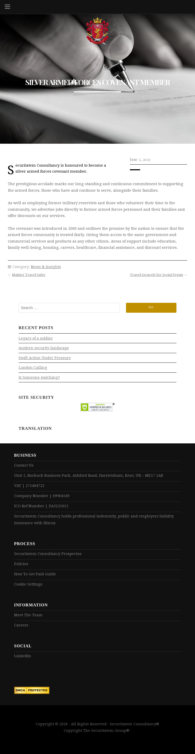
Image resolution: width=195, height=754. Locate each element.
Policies (21, 564)
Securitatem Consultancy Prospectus (48, 554)
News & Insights (46, 267)
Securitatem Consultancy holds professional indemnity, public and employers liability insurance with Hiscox (94, 519)
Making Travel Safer (28, 275)
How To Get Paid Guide (35, 574)
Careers (21, 625)
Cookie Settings (28, 584)
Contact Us (23, 465)
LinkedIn (22, 656)
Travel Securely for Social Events (156, 275)
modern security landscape (44, 348)
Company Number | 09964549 (42, 496)
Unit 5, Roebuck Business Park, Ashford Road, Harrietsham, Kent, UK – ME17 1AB (88, 475)
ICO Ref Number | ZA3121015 (41, 506)
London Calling (33, 367)
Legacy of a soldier (36, 338)
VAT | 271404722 (29, 486)
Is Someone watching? (39, 377)
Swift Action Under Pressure (45, 358)
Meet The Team (28, 615)
